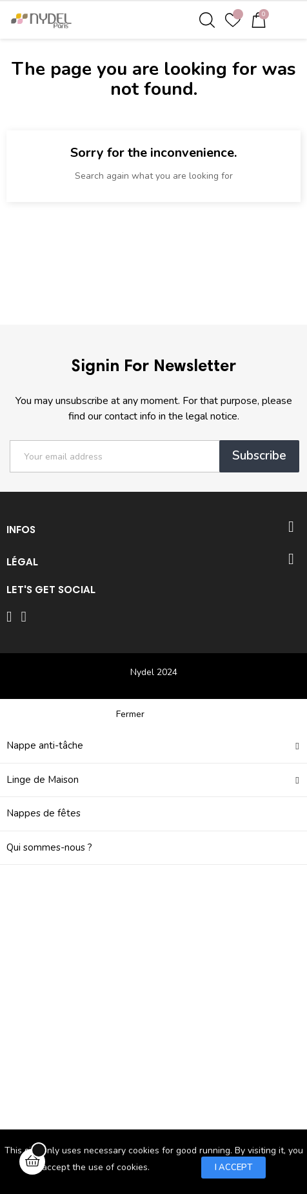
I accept (233, 1167)
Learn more (175, 1166)
